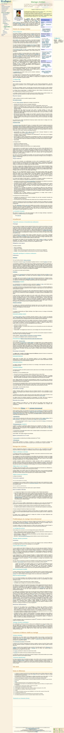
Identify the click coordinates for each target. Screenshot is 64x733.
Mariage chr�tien (7, 26)
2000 (49, 425)
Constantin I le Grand (30, 44)
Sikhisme (4, 21)
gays (36, 410)
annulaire (33, 648)
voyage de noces (39, 638)
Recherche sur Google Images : (18, 9)
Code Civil (19, 215)
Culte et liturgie (4, 10)
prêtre (45, 239)
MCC (16, 681)
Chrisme (43, 71)
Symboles (43, 69)
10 (29, 557)
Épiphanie (43, 56)
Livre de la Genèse (38, 412)
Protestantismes (16, 281)
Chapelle (48, 65)
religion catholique (16, 419)
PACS (50, 427)
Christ (28, 55)
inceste (34, 674)
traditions (23, 24)
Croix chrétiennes (48, 71)
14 (13, 599)
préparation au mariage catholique (34, 335)
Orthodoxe (15, 257)
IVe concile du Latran (18, 49)
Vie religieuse (6, 29)
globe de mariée (21, 660)
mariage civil (21, 212)
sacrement (22, 274)
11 (46, 561)
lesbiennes (40, 410)
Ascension (47, 57)
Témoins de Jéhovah (17, 302)
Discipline (5, 25)
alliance (15, 647)
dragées (16, 650)
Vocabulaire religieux (5, 7)
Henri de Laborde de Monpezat (24, 536)
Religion (2, 5)
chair (20, 422)
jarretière (15, 652)
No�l (5, 27)
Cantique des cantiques (47, 230)
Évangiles (37, 54)
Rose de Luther (46, 72)
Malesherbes (19, 205)
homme (28, 20)
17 (44, 624)
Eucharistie (44, 52)
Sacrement (48, 53)
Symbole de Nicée (45, 44)
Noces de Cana (18, 56)
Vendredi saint (48, 56)
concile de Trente (17, 125)
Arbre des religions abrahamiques (6, 14)
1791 (22, 120)
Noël (50, 55)
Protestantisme (46, 31)
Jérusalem (48, 46)
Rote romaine (42, 395)
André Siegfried (20, 561)
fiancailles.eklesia (44, 16)
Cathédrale (44, 65)
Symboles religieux (4, 8)
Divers (2, 35)
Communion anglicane (34, 483)
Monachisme (44, 54)
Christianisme (45, 20)
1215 (25, 49)
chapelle (19, 275)
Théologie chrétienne (45, 35)
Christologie (43, 36)
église (47, 274)
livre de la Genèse (42, 419)
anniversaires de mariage (19, 641)
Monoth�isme (5, 19)
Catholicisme (44, 30)
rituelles (19, 23)
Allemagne (48, 647)
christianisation (17, 71)
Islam (42, 25)
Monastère (49, 66)
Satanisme (3, 34)
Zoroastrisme (5, 32)
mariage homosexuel (35, 408)
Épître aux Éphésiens (22, 235)
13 (33, 594)
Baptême (50, 51)
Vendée (14, 156)
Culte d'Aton (5, 18)
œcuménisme (27, 571)
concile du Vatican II (18, 316)
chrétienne (18, 22)
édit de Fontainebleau (31, 181)
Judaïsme (43, 24)
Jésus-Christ (47, 39)
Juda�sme (5, 31)
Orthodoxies (16, 440)
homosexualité (16, 438)
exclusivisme (42, 587)
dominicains (28, 279)
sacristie (14, 573)
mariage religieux (16, 412)
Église (46, 66)
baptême (26, 132)
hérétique (26, 522)
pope (24, 261)
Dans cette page (4, 3)
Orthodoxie (49, 30)
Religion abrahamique (6, 20)
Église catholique (20, 102)
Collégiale (43, 66)
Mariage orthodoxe (27, 260)
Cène (33, 132)
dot (19, 63)
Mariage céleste (22, 341)
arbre (42, 22)
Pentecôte (43, 58)
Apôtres (47, 42)
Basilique (48, 64)
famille (36, 21)
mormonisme (23, 342)
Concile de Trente (16, 122)
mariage (28, 18)
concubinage (37, 37)
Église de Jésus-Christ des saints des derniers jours (31, 338)
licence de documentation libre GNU (37, 730)
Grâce (50, 44)
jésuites (32, 279)
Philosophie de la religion (5, 6)
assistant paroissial (18, 497)
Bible (47, 38)
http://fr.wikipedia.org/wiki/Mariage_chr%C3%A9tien (32, 728)
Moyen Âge (22, 54)
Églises (20, 25)
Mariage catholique (23, 335)
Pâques (43, 57)
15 (35, 602)
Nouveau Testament (16, 285)
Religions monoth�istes (5, 12)
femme (36, 20)
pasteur (41, 239)
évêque (39, 275)
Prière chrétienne (45, 53)
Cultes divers (3, 11)
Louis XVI (27, 205)
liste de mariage (24, 638)
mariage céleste (30, 342)
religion (14, 22)
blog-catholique (41, 12)
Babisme (4, 15)
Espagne (14, 648)
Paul (29, 236)
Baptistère (44, 64)
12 (47, 573)
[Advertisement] (18, 4)
